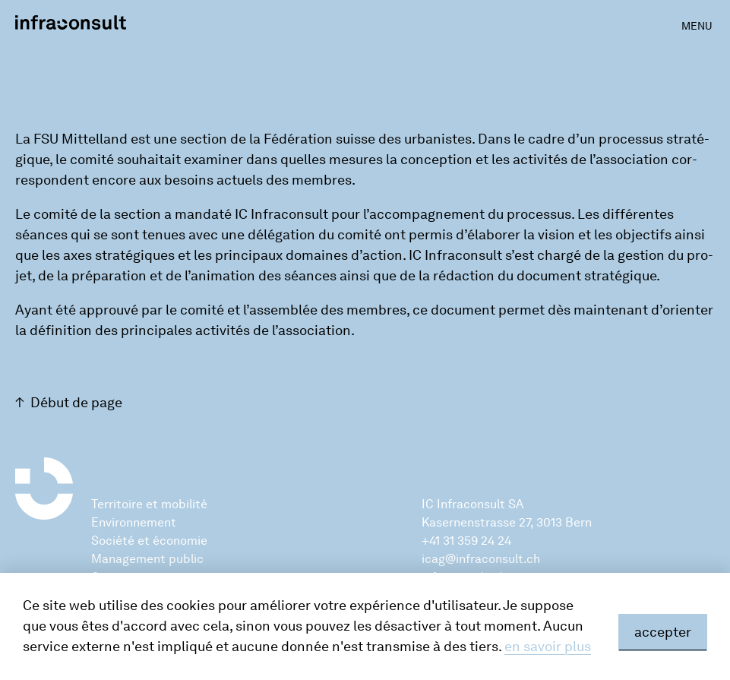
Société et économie (149, 540)
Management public (147, 559)
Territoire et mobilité (149, 504)
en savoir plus (547, 646)
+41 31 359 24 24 (466, 540)
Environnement (133, 522)
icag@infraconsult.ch (481, 559)
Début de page (76, 402)
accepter (662, 632)
